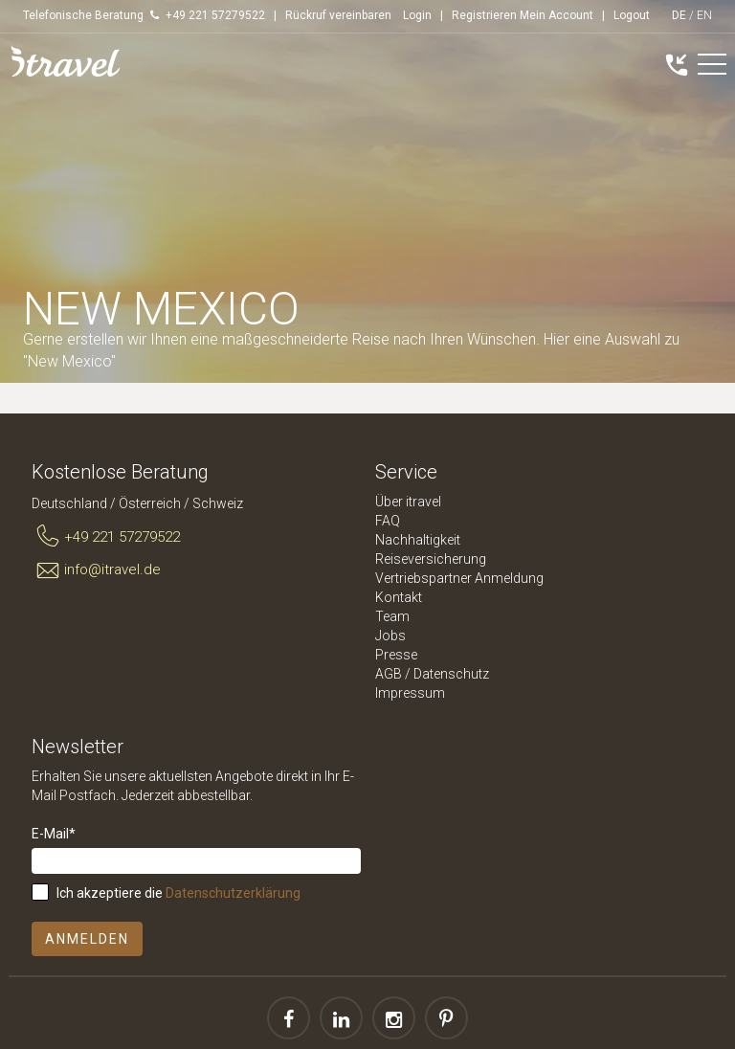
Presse (396, 654)
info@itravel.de (96, 570)
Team (392, 616)
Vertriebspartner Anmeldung (459, 578)
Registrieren (484, 15)
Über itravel (408, 501)
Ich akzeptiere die (178, 893)
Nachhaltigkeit (417, 539)
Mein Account (556, 15)
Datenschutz (451, 673)
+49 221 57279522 (106, 537)
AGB (388, 673)
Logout (631, 15)
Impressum (410, 693)
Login (417, 15)
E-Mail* (54, 833)
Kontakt (398, 597)
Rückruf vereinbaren (338, 15)
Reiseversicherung (430, 559)
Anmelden (87, 939)
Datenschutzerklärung (233, 893)
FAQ (387, 520)
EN (704, 15)
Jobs (390, 635)
